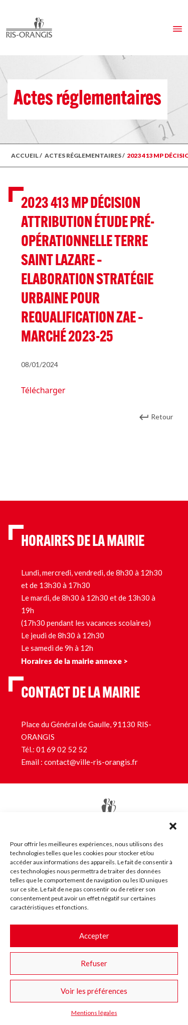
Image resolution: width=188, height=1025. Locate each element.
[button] (173, 825)
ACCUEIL (25, 155)
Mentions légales (94, 1012)
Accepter (94, 935)
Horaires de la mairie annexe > (74, 660)
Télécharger (43, 390)
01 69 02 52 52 (61, 749)
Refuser (94, 963)
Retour (162, 416)
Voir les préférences (94, 990)
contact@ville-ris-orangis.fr (91, 761)
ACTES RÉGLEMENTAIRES (83, 155)
